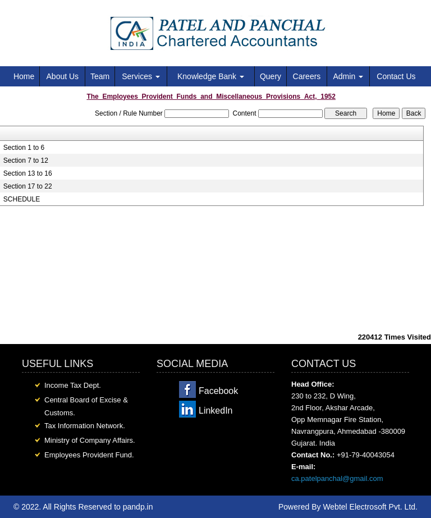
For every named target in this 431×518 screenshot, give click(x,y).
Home (23, 76)
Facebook (218, 391)
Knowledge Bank (210, 76)
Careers (307, 76)
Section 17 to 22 (27, 186)
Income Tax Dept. (72, 385)
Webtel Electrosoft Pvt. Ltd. (370, 506)
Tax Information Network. (84, 425)
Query (270, 76)
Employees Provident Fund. (89, 455)
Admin (348, 76)
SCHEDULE (21, 199)
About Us (63, 76)
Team (99, 76)
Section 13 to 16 (27, 173)
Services (141, 76)
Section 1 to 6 (23, 148)
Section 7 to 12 (25, 160)
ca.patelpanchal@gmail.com (337, 478)
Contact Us (396, 76)
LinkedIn (216, 410)
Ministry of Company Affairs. (89, 440)
